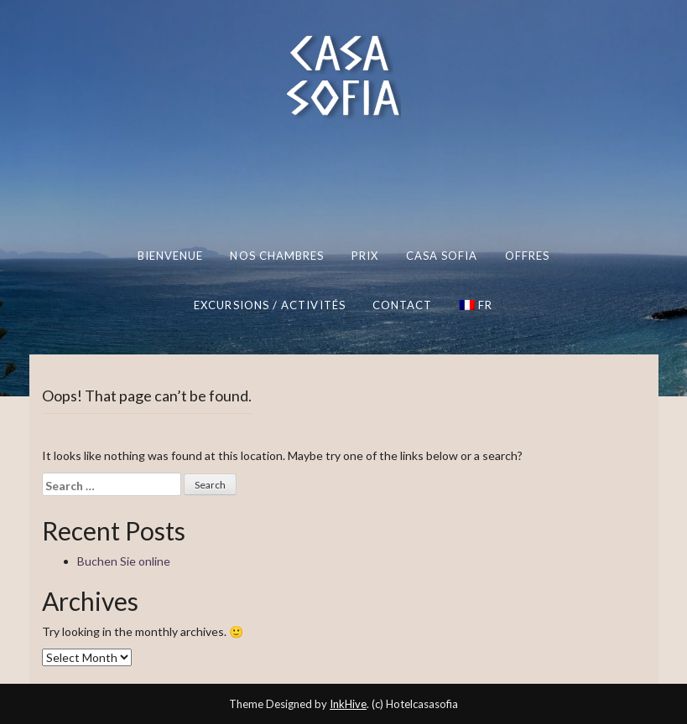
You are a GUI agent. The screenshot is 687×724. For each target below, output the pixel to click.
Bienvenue (171, 255)
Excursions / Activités (270, 304)
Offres (527, 255)
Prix (364, 255)
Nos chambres (277, 255)
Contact (402, 304)
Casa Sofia (442, 255)
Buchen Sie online (123, 561)
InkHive (348, 704)
